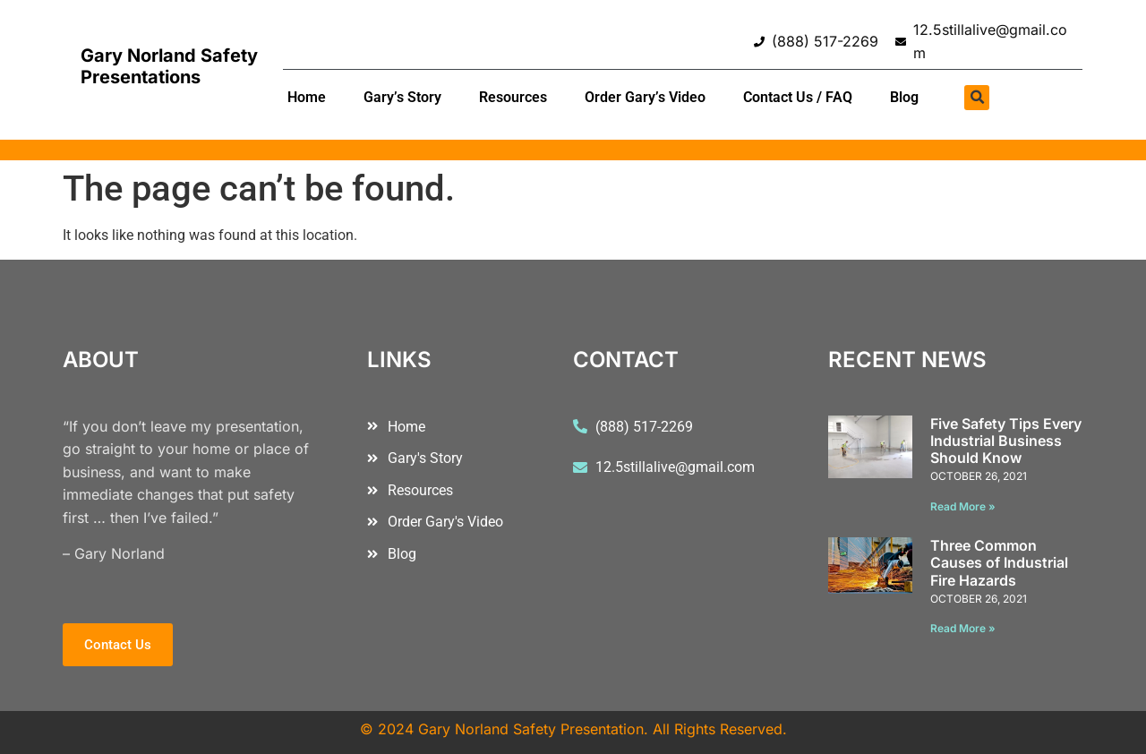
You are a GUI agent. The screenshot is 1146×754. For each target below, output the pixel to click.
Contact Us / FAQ (797, 97)
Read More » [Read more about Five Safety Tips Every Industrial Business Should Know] (963, 506)
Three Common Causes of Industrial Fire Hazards (999, 562)
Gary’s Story (402, 97)
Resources (513, 97)
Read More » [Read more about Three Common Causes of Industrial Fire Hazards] (963, 628)
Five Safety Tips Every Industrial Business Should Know (1006, 441)
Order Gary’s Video (645, 97)
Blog (904, 97)
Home (306, 97)
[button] (976, 97)
